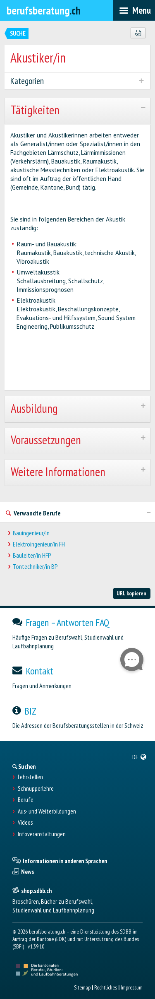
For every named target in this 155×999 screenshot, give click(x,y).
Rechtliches (105, 987)
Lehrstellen (30, 777)
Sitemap (82, 987)
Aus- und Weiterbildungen (47, 811)
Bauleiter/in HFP (32, 555)
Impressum (132, 987)
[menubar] (134, 10)
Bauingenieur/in (31, 533)
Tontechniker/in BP (35, 567)
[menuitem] (139, 757)
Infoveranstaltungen (42, 834)
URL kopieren (131, 593)
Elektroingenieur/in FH (39, 544)
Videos (25, 822)
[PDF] (138, 33)
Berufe (25, 800)
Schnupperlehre (36, 788)
